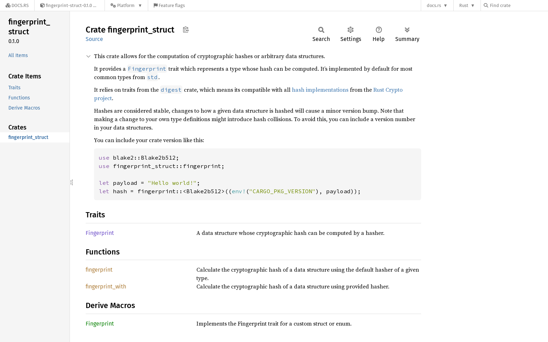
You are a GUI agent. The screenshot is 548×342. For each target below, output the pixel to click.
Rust (463, 5)
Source (94, 39)
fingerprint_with (106, 286)
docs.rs (434, 5)
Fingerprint (100, 233)
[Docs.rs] (17, 5)
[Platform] (126, 5)
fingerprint (99, 269)
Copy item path (186, 29)
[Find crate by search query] (518, 5)
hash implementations (320, 89)
